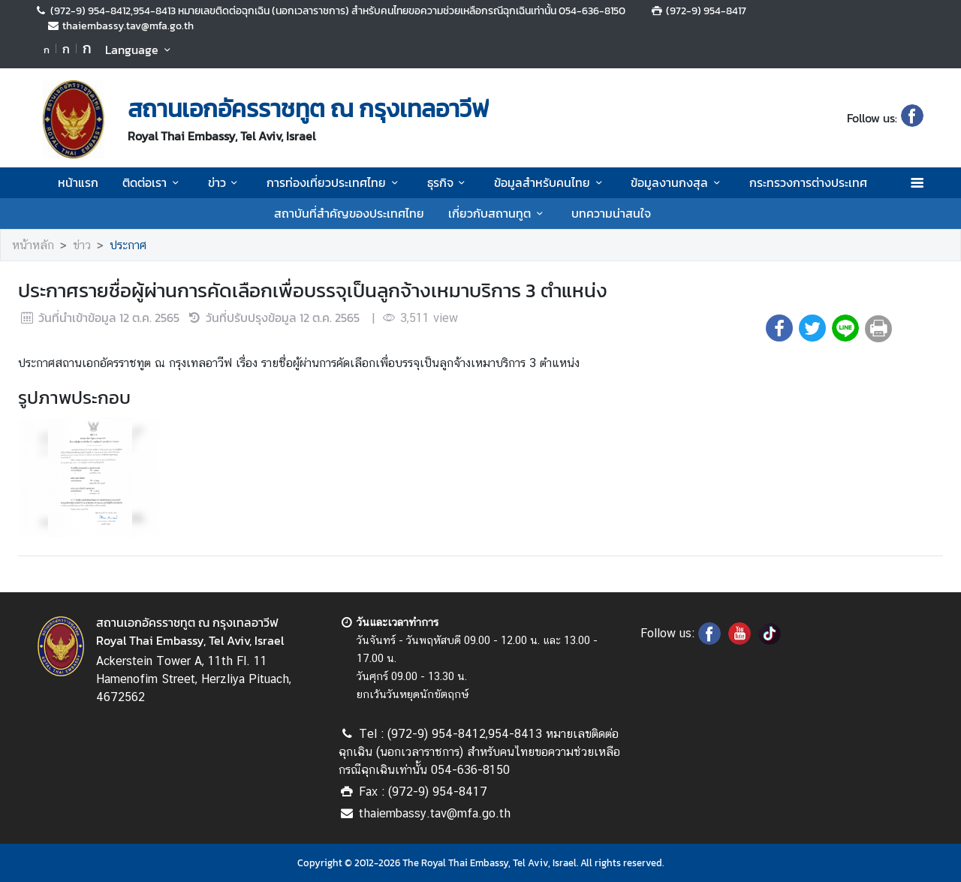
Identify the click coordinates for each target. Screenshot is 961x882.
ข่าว (225, 182)
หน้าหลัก (33, 245)
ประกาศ (128, 245)
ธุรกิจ (448, 182)
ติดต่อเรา (152, 182)
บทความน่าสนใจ (611, 213)
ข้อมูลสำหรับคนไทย (550, 182)
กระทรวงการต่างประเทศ (808, 182)
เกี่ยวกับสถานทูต (497, 213)
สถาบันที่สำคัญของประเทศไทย (349, 213)
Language (140, 50)
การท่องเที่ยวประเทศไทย (334, 182)
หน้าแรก (78, 182)
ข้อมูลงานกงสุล (678, 182)
